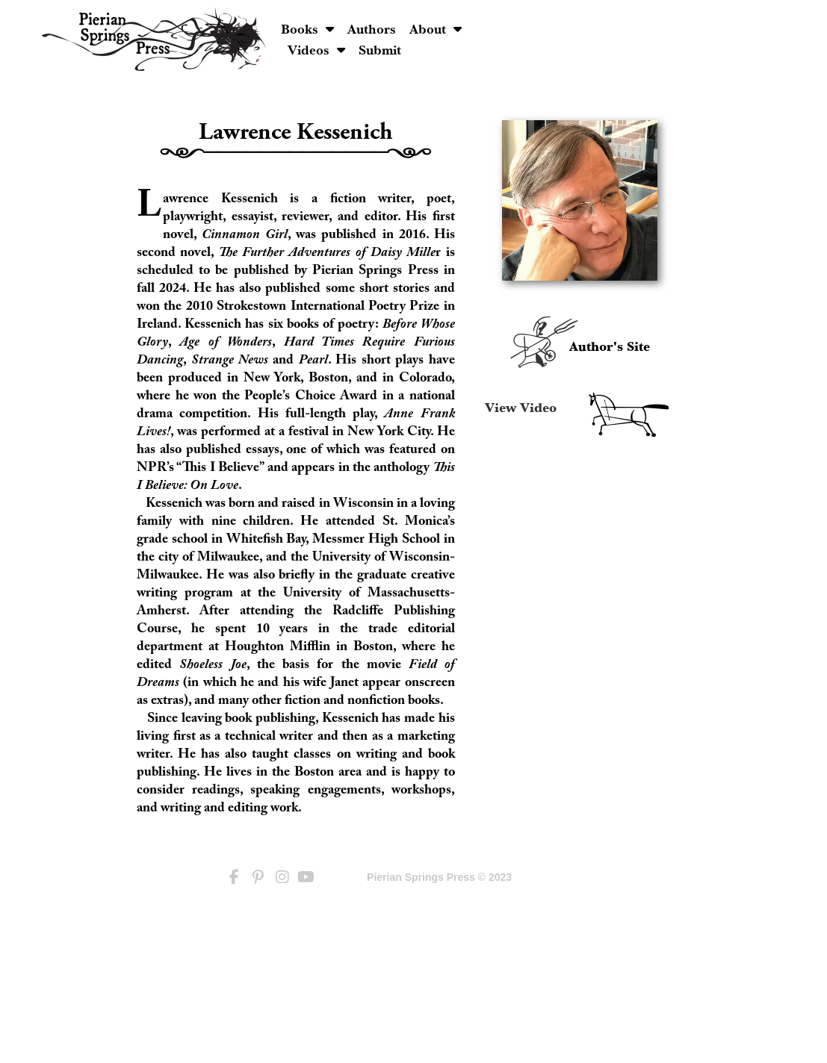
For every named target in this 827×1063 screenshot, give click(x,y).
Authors (478, 28)
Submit (415, 49)
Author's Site (609, 347)
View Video (521, 408)
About (541, 29)
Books (414, 29)
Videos (610, 29)
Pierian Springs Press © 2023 (439, 877)
